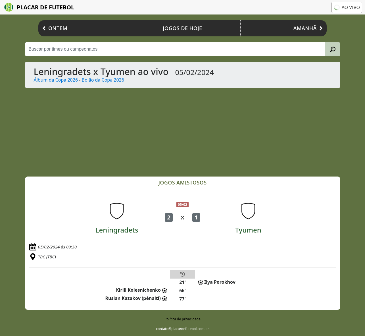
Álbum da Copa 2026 (56, 80)
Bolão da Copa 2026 (103, 80)
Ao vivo (347, 7)
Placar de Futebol (39, 7)
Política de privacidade (182, 319)
